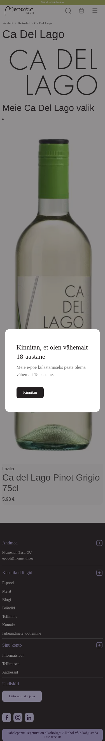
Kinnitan (30, 392)
